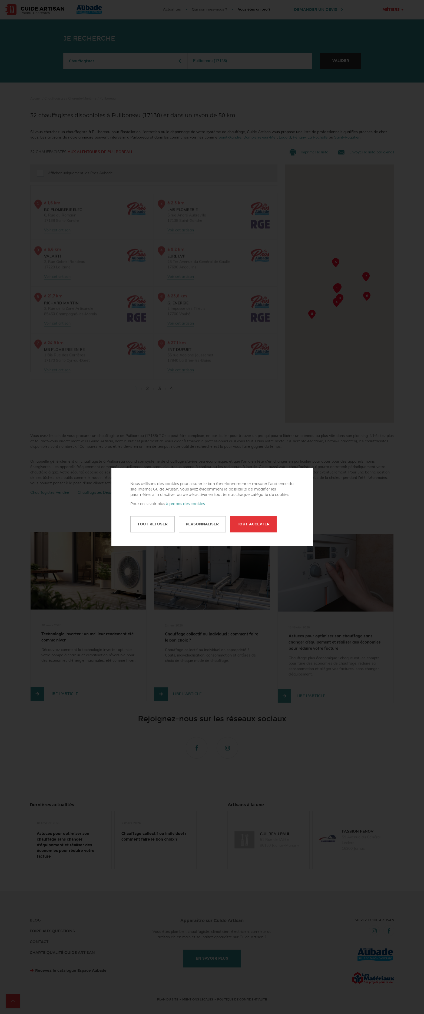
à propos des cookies (185, 504)
